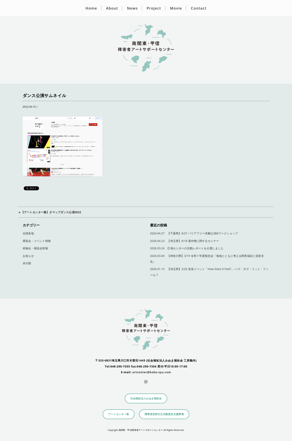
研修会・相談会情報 (35, 248)
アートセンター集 (118, 414)
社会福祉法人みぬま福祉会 (146, 398)
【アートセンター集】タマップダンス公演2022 (51, 212)
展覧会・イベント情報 (37, 241)
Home (91, 8)
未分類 (27, 263)
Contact (198, 8)
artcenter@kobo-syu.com (151, 372)
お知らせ (28, 256)
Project (154, 8)
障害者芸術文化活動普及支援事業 (164, 414)
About (112, 8)
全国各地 (28, 233)
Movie (176, 8)
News (132, 8)
